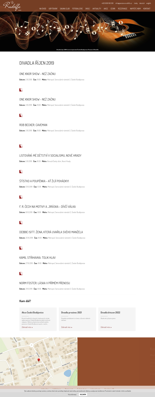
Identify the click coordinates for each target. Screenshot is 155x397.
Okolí (87, 8)
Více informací (72, 394)
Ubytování (53, 8)
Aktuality (97, 8)
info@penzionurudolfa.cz (123, 3)
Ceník (113, 8)
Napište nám (135, 8)
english (148, 3)
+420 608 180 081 (107, 3)
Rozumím (83, 394)
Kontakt (146, 8)
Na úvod (42, 8)
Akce (106, 8)
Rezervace (122, 8)
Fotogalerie (77, 8)
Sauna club (65, 8)
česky (136, 3)
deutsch (142, 3)
